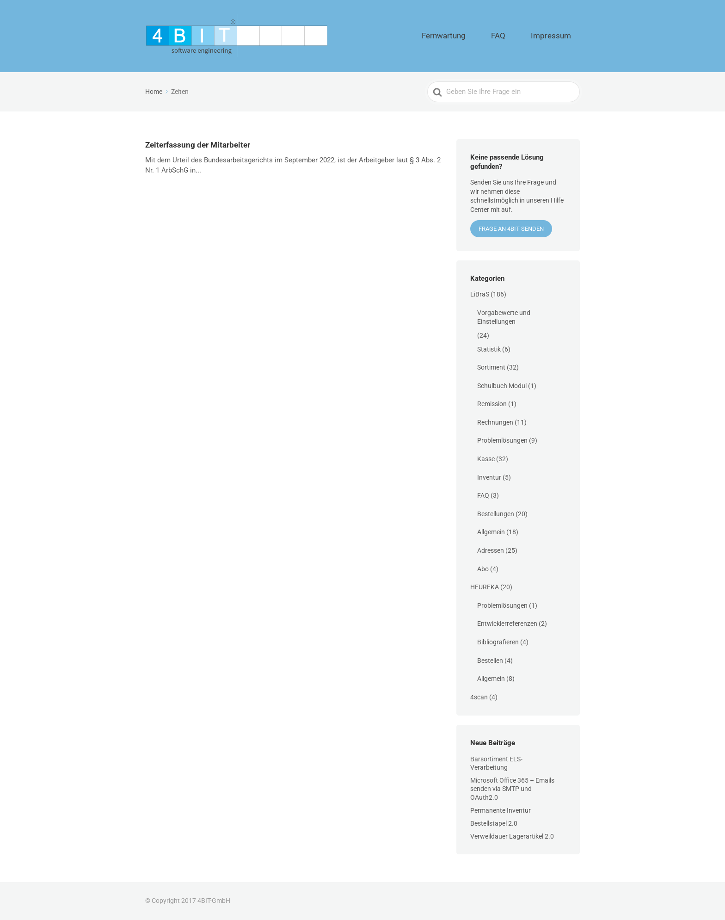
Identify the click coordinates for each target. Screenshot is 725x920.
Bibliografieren (498, 642)
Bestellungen (495, 514)
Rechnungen (495, 422)
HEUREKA (484, 587)
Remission (492, 404)
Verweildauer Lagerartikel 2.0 (512, 836)
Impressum (558, 36)
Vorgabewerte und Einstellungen (503, 317)
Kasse (486, 459)
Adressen (490, 550)
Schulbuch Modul (502, 385)
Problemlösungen (502, 440)
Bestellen (490, 660)
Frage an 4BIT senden (511, 228)
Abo (483, 569)
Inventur (489, 477)
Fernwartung (480, 36)
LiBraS (479, 294)
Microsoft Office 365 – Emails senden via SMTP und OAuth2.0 (512, 789)
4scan (479, 697)
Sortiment (491, 367)
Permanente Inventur (500, 810)
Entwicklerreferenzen (507, 623)
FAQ (520, 36)
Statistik (489, 349)
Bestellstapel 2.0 (493, 823)
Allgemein (491, 532)
